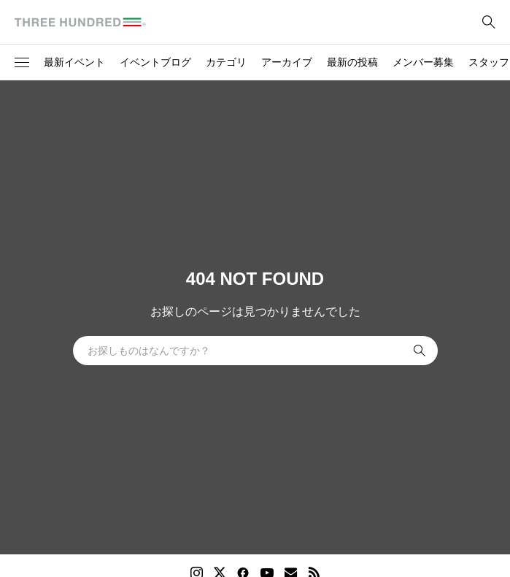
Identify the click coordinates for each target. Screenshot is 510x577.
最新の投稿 (352, 62)
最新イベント (74, 62)
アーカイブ (286, 62)
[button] (22, 63)
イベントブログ (155, 62)
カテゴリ (226, 62)
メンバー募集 (423, 62)
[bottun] (488, 22)
